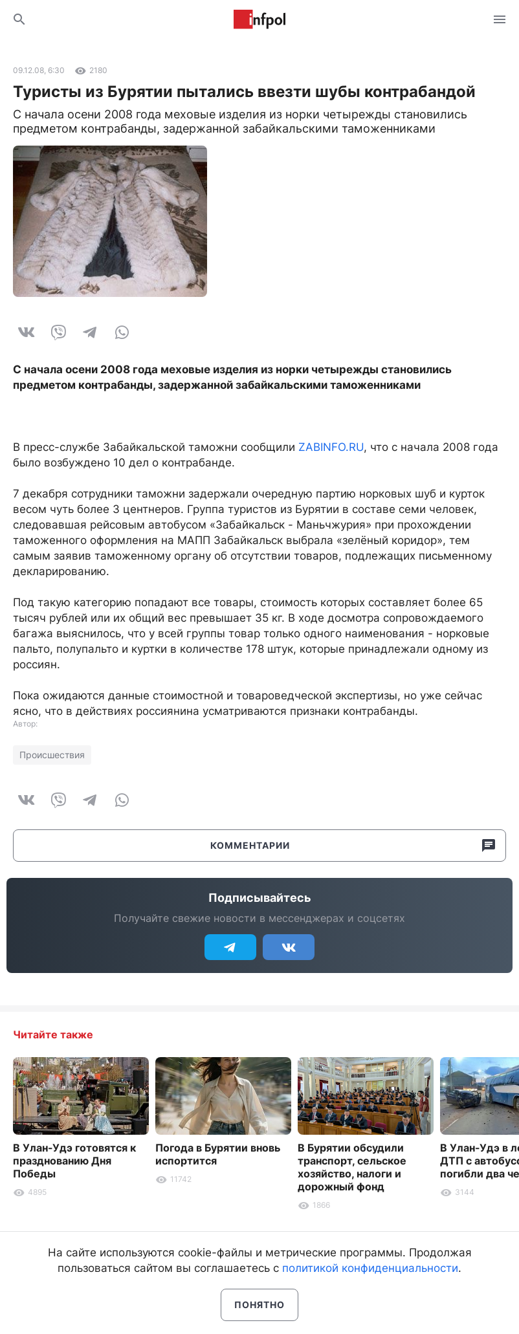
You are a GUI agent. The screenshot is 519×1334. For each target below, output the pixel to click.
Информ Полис (259, 19)
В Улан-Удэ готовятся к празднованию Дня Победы (74, 1160)
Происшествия (52, 754)
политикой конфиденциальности (370, 1268)
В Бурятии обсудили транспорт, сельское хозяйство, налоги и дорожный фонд (352, 1167)
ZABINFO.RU (331, 447)
